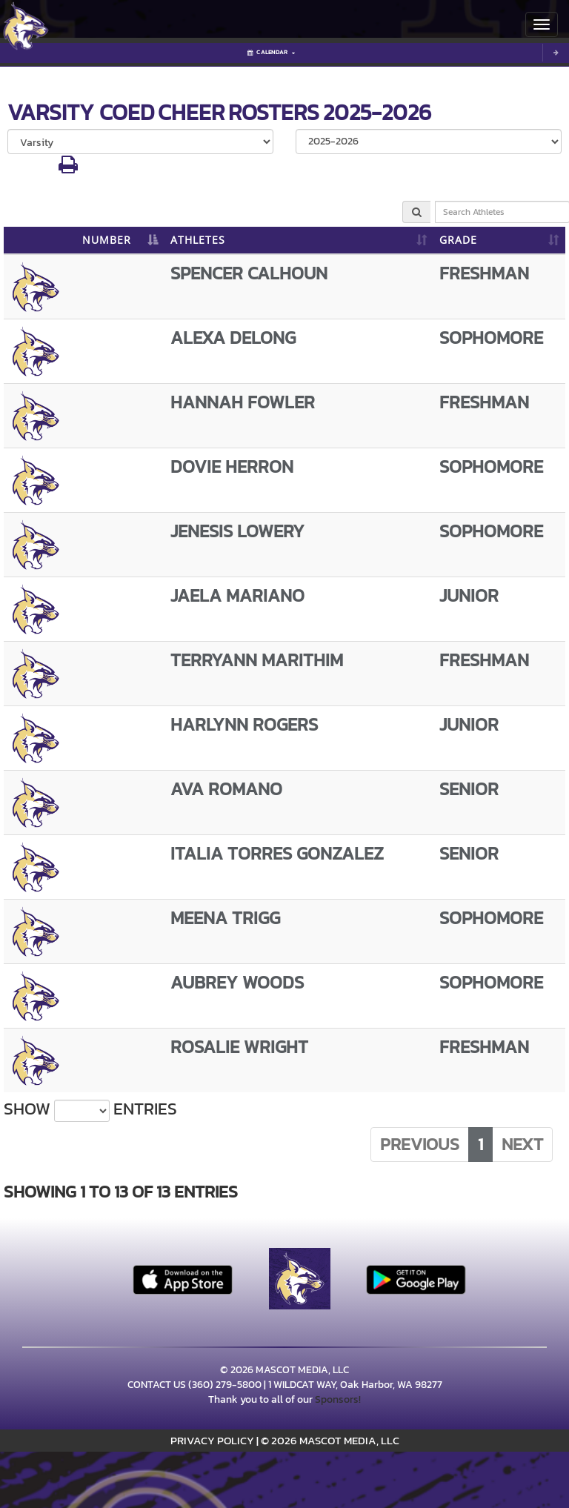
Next (522, 1144)
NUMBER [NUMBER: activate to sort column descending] (106, 240)
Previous (419, 1144)
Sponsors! (338, 1399)
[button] (68, 168)
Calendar (271, 52)
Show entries (90, 1109)
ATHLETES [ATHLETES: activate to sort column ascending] (197, 240)
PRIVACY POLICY (212, 1440)
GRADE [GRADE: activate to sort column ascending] (458, 240)
